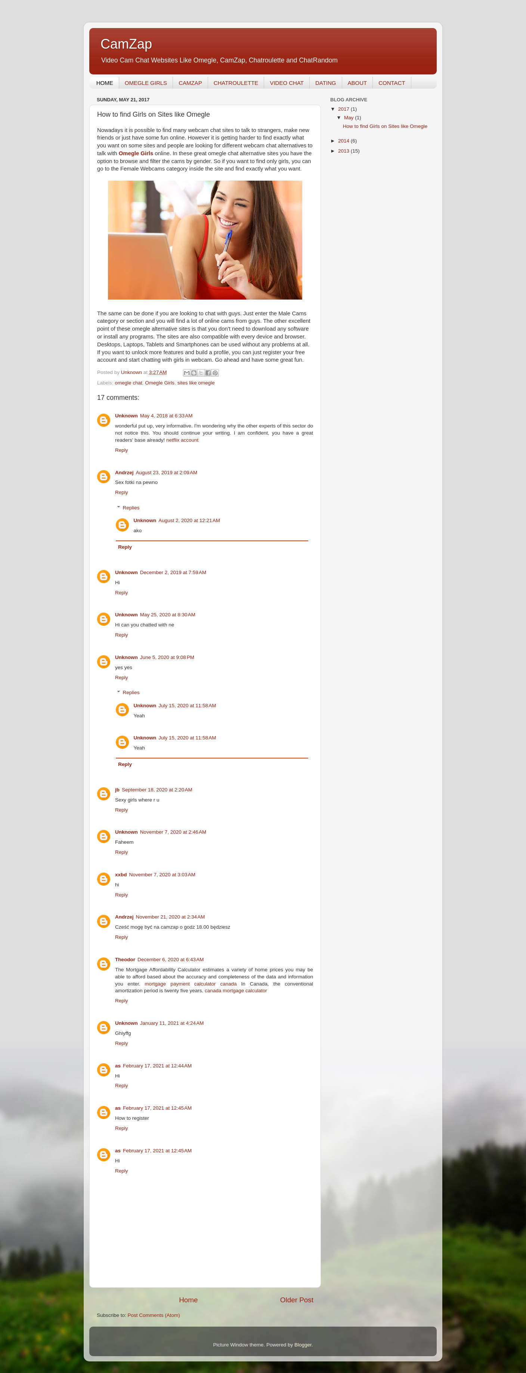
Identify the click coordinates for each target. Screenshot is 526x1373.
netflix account (182, 440)
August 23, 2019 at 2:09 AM (167, 472)
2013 (344, 151)
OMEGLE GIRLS (146, 83)
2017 (344, 109)
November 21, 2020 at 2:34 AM (170, 917)
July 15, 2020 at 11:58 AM (187, 705)
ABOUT (357, 83)
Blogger (303, 1345)
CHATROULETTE (236, 83)
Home (188, 1300)
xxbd (121, 874)
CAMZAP (190, 83)
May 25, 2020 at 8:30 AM (167, 614)
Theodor (125, 959)
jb (117, 790)
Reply (121, 450)
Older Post (296, 1300)
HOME (104, 83)
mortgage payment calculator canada (190, 984)
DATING (325, 83)
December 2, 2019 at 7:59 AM (173, 572)
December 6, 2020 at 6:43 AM (170, 959)
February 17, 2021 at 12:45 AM (157, 1108)
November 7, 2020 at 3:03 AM (162, 874)
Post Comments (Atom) (154, 1315)
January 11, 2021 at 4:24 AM (172, 1023)
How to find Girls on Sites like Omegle (385, 126)
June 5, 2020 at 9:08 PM (167, 657)
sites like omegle (196, 383)
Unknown (126, 416)
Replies (131, 508)
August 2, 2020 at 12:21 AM (189, 520)
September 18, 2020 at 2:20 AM (157, 790)
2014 (344, 141)
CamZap (126, 44)
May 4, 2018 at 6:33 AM (166, 416)
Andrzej (124, 472)
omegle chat (128, 383)
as (118, 1066)
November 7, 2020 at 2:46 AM (173, 832)
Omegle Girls (159, 383)
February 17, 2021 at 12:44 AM (157, 1066)
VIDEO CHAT (287, 83)
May (349, 117)
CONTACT (391, 83)
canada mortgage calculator (236, 990)
